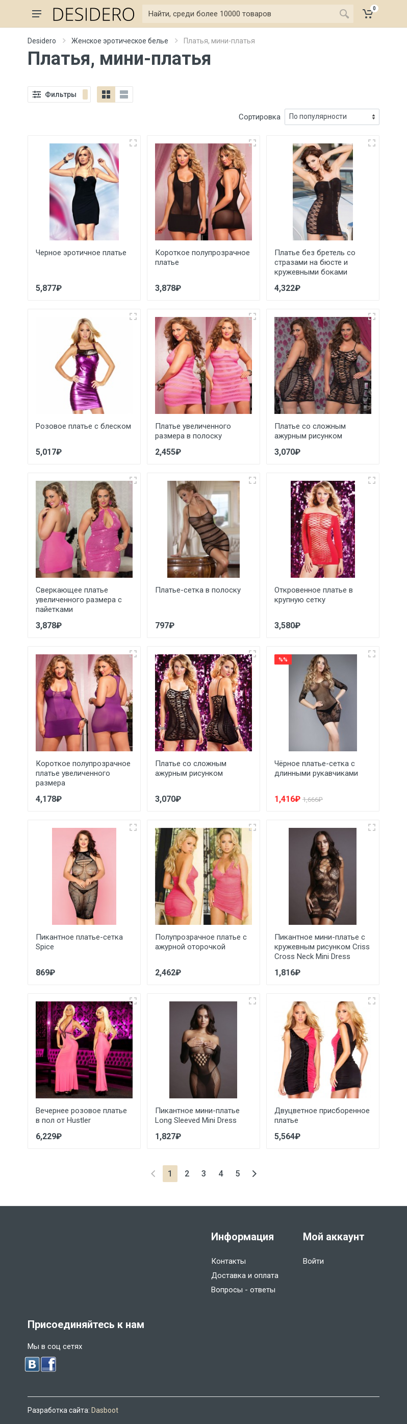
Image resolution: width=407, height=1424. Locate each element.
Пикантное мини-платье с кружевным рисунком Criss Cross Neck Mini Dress (322, 946)
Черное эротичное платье (81, 252)
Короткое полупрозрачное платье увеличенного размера (83, 773)
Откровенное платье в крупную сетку (313, 594)
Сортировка (260, 116)
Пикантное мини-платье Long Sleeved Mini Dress (197, 1115)
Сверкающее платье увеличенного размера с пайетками (79, 599)
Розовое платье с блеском (83, 426)
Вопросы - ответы (243, 1289)
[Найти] (238, 14)
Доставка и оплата (244, 1275)
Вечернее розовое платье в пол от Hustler (81, 1115)
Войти (313, 1261)
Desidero (42, 41)
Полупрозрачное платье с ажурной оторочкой (201, 941)
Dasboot (104, 1410)
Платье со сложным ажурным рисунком (310, 431)
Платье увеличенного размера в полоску (193, 431)
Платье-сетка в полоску (198, 590)
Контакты (228, 1261)
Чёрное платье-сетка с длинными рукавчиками (316, 768)
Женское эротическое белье (119, 41)
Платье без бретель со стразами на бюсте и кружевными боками (314, 262)
